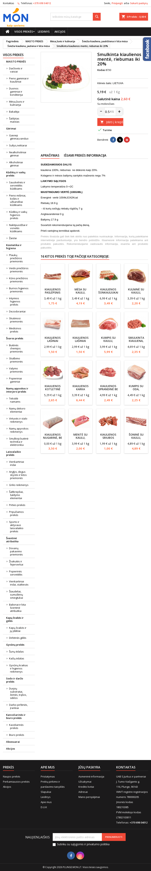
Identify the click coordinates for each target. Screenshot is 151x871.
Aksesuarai (13, 741)
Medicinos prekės (15, 330)
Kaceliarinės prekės (16, 726)
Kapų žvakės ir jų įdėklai (17, 629)
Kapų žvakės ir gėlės (15, 619)
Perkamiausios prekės (16, 781)
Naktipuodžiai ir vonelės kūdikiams (18, 228)
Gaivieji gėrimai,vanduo (19, 137)
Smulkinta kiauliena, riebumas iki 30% (136, 342)
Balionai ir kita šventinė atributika (17, 608)
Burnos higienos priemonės (19, 289)
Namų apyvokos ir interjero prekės (17, 390)
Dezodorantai (17, 311)
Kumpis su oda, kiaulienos (136, 389)
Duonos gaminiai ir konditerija (16, 91)
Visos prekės (23, 31)
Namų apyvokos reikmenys (19, 430)
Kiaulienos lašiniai (53, 339)
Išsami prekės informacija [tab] (85, 155)
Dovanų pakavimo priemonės (16, 551)
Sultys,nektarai (18, 145)
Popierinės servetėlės (15, 573)
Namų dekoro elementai (17, 410)
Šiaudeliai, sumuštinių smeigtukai (16, 594)
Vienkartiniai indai (16, 463)
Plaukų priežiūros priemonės (16, 258)
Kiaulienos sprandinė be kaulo (108, 389)
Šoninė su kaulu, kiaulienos (136, 438)
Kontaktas (8, 3)
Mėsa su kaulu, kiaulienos (80, 292)
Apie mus (46, 802)
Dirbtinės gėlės (17, 638)
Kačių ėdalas (16, 658)
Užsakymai (84, 781)
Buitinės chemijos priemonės (16, 348)
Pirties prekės (17, 505)
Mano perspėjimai (89, 797)
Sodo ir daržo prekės (14, 680)
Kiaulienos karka (80, 387)
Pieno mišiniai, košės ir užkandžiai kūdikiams (17, 200)
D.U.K (44, 807)
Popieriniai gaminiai (15, 380)
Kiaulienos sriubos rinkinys (108, 438)
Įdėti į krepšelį (111, 122)
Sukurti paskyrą (139, 3)
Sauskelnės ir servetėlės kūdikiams (17, 185)
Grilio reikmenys (19, 485)
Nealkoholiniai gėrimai (17, 154)
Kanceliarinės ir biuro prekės (16, 716)
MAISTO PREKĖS (16, 61)
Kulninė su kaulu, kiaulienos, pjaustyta (136, 294)
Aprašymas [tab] (50, 155)
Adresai (83, 792)
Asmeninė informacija (91, 776)
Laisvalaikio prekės (13, 453)
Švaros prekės (14, 338)
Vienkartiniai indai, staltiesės (19, 583)
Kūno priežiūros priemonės (18, 279)
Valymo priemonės (16, 370)
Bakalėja (14, 111)
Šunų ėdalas (16, 651)
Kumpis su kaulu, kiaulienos (108, 341)
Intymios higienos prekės (14, 301)
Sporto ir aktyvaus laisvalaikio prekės (16, 526)
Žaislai (13, 238)
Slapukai (46, 792)
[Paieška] (75, 17)
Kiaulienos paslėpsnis (53, 290)
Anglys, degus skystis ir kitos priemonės (18, 475)
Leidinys (44, 31)
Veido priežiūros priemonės (19, 269)
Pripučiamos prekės (16, 513)
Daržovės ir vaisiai (15, 70)
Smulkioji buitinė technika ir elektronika (18, 442)
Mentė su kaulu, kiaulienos (80, 438)
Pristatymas (48, 776)
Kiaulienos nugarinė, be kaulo (52, 438)
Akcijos (59, 31)
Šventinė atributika (12, 539)
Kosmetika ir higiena (14, 246)
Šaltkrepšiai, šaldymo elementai (16, 495)
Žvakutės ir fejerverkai (16, 563)
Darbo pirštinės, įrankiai (18, 706)
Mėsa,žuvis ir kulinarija (16, 103)
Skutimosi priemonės (16, 320)
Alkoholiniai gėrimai (16, 164)
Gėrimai (11, 128)
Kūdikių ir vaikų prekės (15, 174)
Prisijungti (117, 3)
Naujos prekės (11, 776)
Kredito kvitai (86, 786)
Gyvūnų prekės (15, 644)
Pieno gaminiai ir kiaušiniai (19, 80)
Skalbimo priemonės (16, 360)
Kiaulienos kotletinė (53, 387)
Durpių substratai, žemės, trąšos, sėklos (18, 693)
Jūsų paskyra (89, 767)
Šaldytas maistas (14, 120)
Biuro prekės (16, 735)
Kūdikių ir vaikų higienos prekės (18, 215)
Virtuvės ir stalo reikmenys (18, 420)
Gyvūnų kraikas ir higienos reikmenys (18, 668)
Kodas (101, 70)
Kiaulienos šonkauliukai (108, 290)
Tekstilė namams (14, 400)
